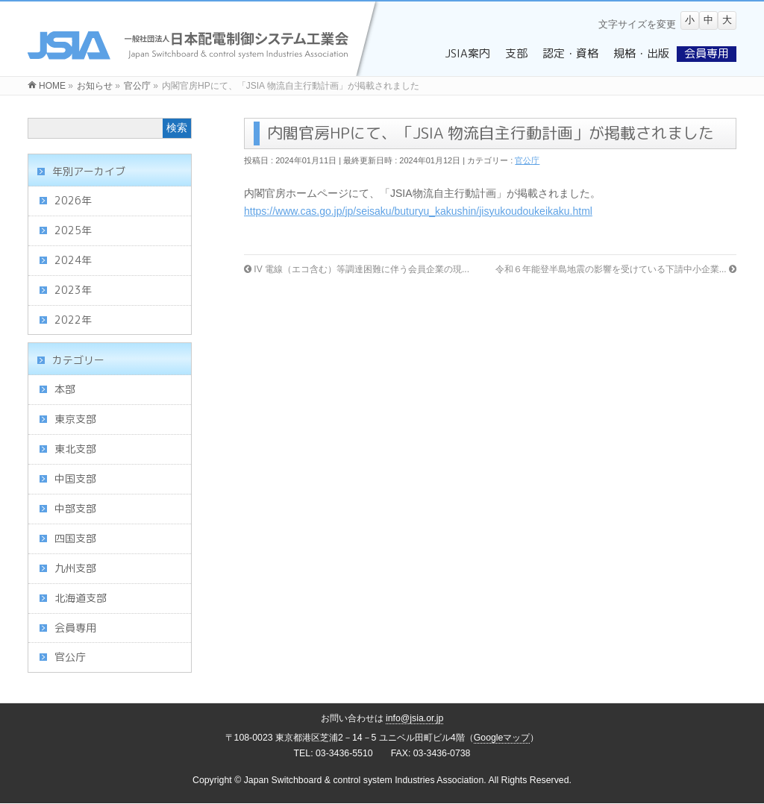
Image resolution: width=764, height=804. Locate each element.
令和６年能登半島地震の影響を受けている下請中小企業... (615, 269)
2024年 (73, 260)
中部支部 (75, 508)
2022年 (73, 320)
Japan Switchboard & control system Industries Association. (365, 780)
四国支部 (75, 538)
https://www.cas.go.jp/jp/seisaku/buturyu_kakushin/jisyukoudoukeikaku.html (418, 211)
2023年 (73, 290)
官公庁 (527, 160)
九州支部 (75, 568)
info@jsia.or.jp (415, 718)
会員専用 (75, 628)
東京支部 (75, 419)
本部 (64, 389)
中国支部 (75, 478)
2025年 (73, 230)
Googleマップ (502, 737)
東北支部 (75, 449)
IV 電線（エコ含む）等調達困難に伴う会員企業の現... (356, 269)
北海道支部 (80, 598)
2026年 (73, 200)
